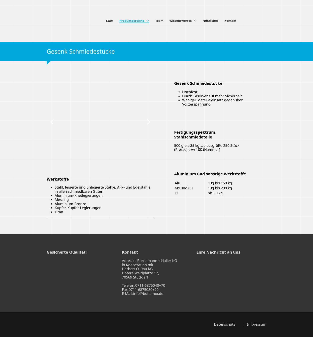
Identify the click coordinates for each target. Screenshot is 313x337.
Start (110, 20)
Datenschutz (224, 324)
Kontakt (230, 20)
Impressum (256, 324)
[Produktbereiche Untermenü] (147, 20)
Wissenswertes (180, 20)
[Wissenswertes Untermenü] (195, 20)
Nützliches (210, 20)
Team (159, 20)
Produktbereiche (131, 20)
